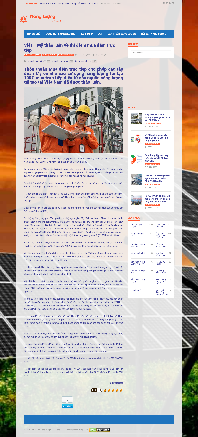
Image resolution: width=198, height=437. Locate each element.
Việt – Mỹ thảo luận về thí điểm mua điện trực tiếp (69, 48)
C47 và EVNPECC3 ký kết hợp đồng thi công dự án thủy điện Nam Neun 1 (157, 199)
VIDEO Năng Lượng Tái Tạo (161, 281)
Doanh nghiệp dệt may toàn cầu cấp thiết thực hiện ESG (156, 158)
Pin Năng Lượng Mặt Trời (138, 245)
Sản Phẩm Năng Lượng (122, 34)
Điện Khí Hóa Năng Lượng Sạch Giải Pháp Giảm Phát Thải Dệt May (69, 3)
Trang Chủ (33, 34)
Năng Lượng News (102, 55)
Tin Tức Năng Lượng (65, 55)
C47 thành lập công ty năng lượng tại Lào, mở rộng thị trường (156, 138)
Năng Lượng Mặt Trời (32, 55)
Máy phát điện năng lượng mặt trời (162, 292)
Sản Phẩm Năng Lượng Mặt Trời (138, 263)
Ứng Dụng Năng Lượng (161, 254)
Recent (132, 107)
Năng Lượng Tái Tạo (49, 55)
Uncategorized (137, 290)
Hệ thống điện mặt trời (161, 272)
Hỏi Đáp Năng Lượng (153, 34)
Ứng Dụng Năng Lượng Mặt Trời (161, 235)
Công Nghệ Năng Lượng (60, 34)
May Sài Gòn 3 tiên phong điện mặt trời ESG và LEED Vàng (157, 117)
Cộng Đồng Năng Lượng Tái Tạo (54, 430)
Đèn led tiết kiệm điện (138, 272)
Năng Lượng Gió (138, 253)
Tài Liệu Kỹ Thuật (91, 34)
